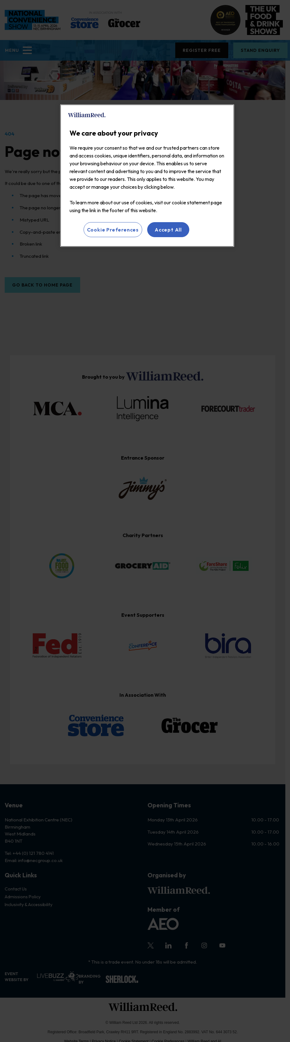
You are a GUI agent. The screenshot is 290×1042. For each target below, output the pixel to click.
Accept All (168, 230)
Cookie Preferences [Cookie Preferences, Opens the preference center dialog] (113, 230)
